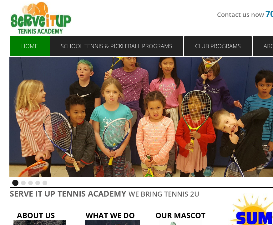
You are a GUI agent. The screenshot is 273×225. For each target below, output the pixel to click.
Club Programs (218, 46)
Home (29, 46)
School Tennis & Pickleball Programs (116, 46)
